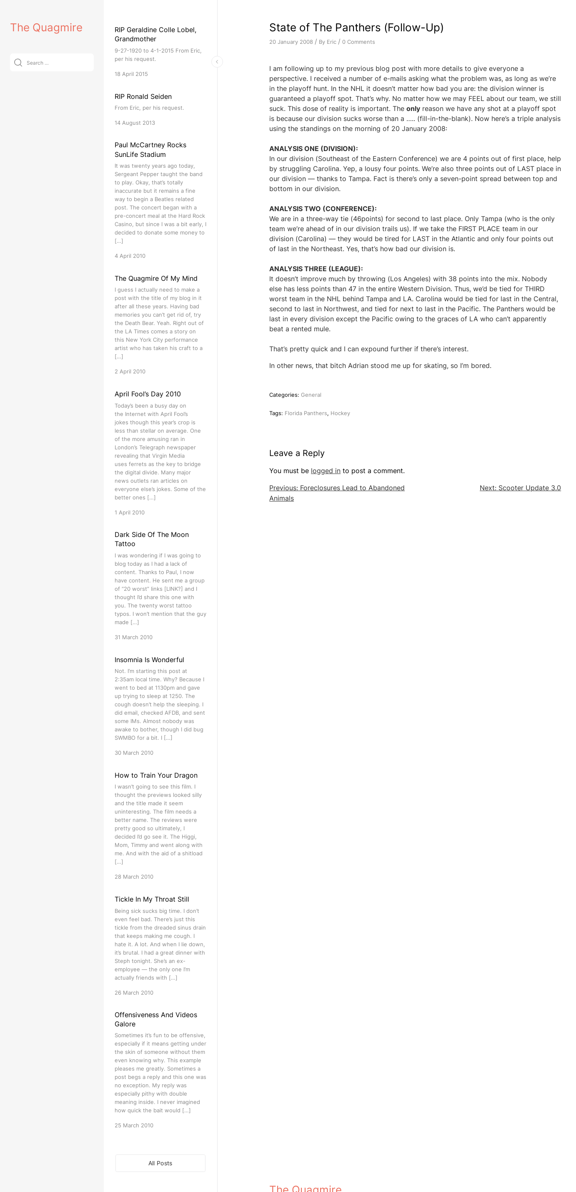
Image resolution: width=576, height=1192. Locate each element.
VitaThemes (330, 1167)
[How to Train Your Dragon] (160, 825)
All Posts (160, 1163)
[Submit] (18, 62)
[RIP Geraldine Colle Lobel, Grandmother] (160, 51)
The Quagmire (46, 27)
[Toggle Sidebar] (217, 62)
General (311, 394)
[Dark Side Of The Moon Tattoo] (160, 585)
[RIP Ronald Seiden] (160, 109)
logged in (326, 470)
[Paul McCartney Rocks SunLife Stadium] (160, 200)
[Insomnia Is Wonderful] (160, 706)
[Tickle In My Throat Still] (160, 945)
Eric (331, 41)
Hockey (340, 413)
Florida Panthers (306, 413)
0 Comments (358, 41)
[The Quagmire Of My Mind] (160, 324)
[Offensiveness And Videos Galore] (160, 1070)
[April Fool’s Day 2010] (160, 452)
